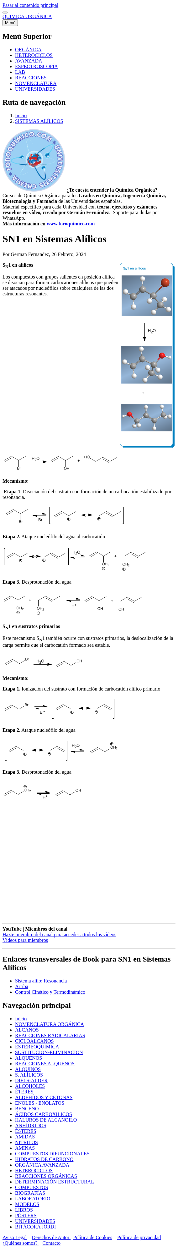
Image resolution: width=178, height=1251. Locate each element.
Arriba (21, 986)
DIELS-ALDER (31, 1080)
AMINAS (25, 1148)
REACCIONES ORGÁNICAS (46, 1176)
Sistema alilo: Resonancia (41, 980)
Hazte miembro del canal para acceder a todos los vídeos (59, 934)
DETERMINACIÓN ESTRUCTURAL (54, 1181)
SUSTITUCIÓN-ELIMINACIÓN (49, 1052)
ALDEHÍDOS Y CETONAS (43, 1097)
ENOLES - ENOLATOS (39, 1103)
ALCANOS (27, 1029)
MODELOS (27, 1204)
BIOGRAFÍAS (30, 1193)
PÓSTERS (25, 1215)
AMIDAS (25, 1136)
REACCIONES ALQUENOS (45, 1063)
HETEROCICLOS (34, 1170)
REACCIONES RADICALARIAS (50, 1035)
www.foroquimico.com (71, 223)
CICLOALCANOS (34, 1041)
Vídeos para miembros (25, 940)
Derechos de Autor (51, 1237)
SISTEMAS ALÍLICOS (39, 121)
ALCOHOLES (30, 1086)
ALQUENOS (28, 1058)
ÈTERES (24, 1091)
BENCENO (27, 1108)
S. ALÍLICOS (29, 1075)
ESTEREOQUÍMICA (37, 1046)
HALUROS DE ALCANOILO (46, 1120)
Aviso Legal (15, 1237)
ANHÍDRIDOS (30, 1125)
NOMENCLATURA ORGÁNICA (49, 1024)
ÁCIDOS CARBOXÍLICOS (43, 1114)
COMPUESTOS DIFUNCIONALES (52, 1153)
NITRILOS (26, 1142)
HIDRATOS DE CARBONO (44, 1159)
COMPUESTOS (31, 1187)
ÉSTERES (25, 1131)
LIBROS (24, 1210)
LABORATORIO (32, 1198)
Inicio (21, 115)
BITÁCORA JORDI (35, 1226)
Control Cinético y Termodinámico (50, 992)
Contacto (52, 1243)
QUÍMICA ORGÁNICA (27, 16)
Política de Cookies (92, 1237)
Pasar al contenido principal (30, 5)
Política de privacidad (139, 1237)
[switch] (5, 12)
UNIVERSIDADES (35, 1221)
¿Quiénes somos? (21, 1243)
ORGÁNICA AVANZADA (42, 1165)
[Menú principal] (10, 22)
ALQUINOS (28, 1069)
